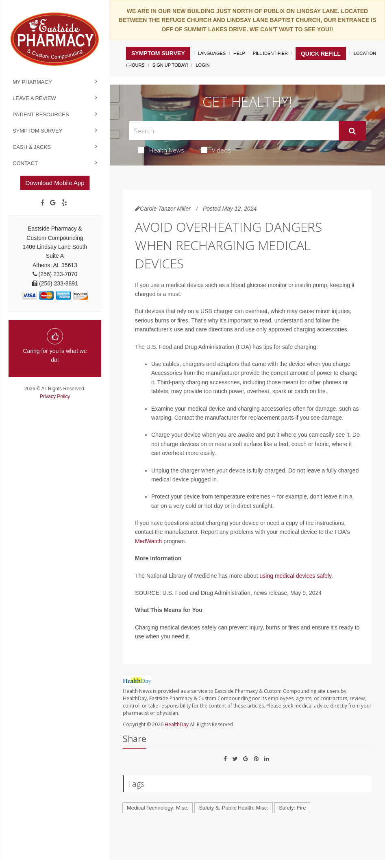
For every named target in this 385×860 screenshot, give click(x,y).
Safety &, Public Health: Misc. (233, 808)
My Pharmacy (32, 82)
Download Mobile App (54, 182)
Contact (25, 163)
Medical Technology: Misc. (158, 808)
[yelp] (64, 203)
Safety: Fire (292, 808)
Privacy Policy (55, 396)
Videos (216, 150)
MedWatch (148, 541)
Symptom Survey (37, 131)
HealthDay (177, 724)
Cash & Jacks (32, 147)
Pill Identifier (270, 53)
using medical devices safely (295, 576)
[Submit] (352, 131)
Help (239, 53)
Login (202, 65)
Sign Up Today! (170, 65)
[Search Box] (234, 130)
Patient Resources (41, 114)
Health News (161, 150)
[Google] (53, 203)
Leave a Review (34, 98)
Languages (212, 53)
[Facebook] (42, 203)
